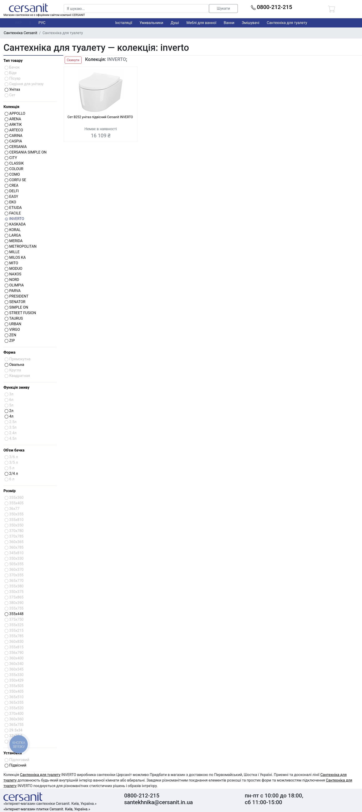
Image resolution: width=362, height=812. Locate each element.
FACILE (13, 213)
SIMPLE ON (16, 307)
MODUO (13, 268)
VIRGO (12, 329)
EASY (11, 196)
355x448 (14, 614)
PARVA (13, 291)
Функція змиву (16, 387)
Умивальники (151, 23)
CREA (11, 185)
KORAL (13, 230)
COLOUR (14, 169)
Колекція (11, 107)
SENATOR (15, 302)
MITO (11, 263)
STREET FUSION (20, 313)
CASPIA (13, 141)
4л (9, 416)
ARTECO (14, 130)
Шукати (223, 8)
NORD (12, 279)
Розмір (9, 491)
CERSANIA (16, 146)
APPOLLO (15, 113)
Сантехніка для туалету (287, 23)
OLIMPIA (14, 285)
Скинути (73, 60)
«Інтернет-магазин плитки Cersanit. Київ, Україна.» (46, 809)
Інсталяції (123, 23)
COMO (12, 174)
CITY (11, 158)
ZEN (10, 335)
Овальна (14, 364)
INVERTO (14, 219)
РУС (42, 23)
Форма (9, 352)
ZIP (10, 340)
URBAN (13, 324)
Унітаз (12, 89)
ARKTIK (13, 124)
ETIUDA (13, 207)
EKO (10, 202)
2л (9, 411)
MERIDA (14, 241)
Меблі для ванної (201, 23)
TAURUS (14, 318)
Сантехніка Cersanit (20, 33)
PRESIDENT (16, 296)
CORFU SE (15, 180)
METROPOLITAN (20, 246)
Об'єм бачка (13, 450)
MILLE (12, 252)
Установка (12, 753)
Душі (175, 23)
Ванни (229, 23)
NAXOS (13, 274)
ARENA (13, 119)
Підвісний (15, 765)
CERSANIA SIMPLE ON (26, 152)
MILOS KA (15, 257)
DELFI (12, 191)
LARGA (13, 235)
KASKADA (15, 224)
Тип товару (13, 60)
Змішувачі (250, 23)
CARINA (13, 135)
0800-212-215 (271, 7)
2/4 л (11, 473)
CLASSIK (14, 163)
